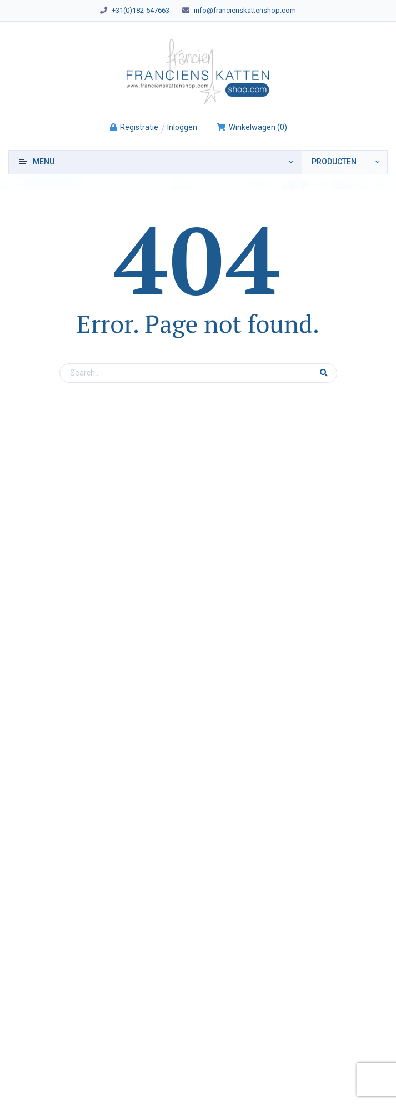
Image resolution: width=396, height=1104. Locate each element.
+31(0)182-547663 (140, 10)
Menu (43, 161)
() (251, 127)
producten (334, 161)
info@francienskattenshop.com (245, 10)
